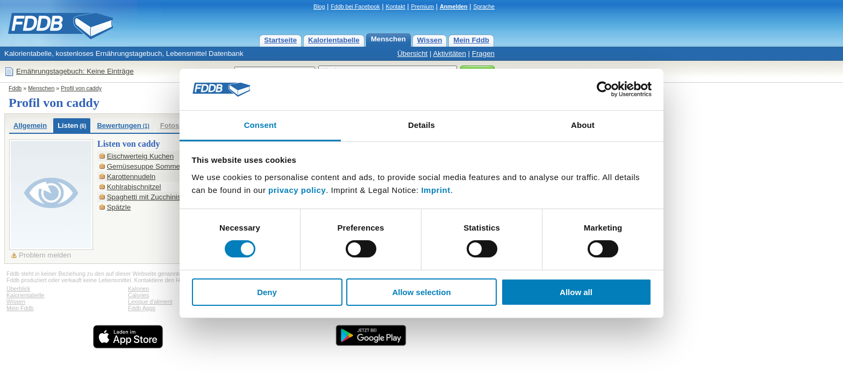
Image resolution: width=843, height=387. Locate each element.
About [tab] (583, 125)
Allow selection (421, 292)
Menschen (388, 39)
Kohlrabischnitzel (134, 187)
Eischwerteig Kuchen (140, 156)
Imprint (435, 190)
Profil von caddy (81, 88)
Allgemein (30, 125)
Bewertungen (123, 125)
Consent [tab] (260, 125)
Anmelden (454, 6)
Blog (319, 6)
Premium (422, 6)
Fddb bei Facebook (355, 6)
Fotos (169, 125)
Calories (138, 295)
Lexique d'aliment (150, 301)
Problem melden (45, 255)
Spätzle (119, 207)
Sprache (484, 6)
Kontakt (395, 6)
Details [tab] (421, 125)
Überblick (18, 288)
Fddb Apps (141, 308)
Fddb (15, 88)
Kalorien (138, 288)
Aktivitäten (449, 53)
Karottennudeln (131, 177)
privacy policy (297, 190)
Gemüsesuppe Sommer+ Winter (158, 166)
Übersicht (412, 53)
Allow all (576, 292)
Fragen (483, 53)
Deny (267, 292)
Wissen (429, 40)
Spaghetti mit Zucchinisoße (150, 197)
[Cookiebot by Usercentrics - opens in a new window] (605, 89)
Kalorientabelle (334, 40)
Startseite (280, 40)
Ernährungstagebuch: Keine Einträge (75, 71)
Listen (72, 125)
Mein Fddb (471, 40)
